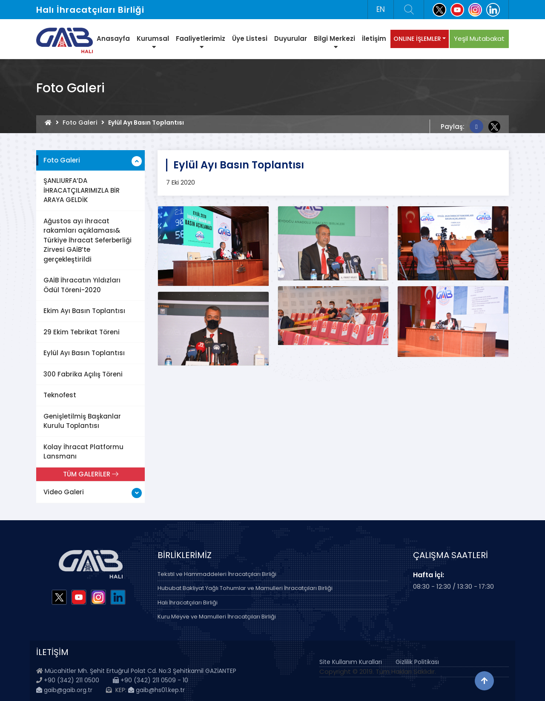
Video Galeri (63, 491)
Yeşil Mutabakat (479, 38)
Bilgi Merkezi (334, 42)
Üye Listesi (249, 38)
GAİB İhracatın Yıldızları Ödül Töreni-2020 (81, 285)
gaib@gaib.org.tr (64, 690)
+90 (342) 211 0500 (71, 680)
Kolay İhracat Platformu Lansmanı (83, 451)
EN (380, 9)
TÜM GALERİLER (90, 474)
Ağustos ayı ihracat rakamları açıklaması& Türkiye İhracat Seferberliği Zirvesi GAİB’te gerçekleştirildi (87, 240)
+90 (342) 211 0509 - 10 (150, 680)
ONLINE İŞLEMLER (417, 38)
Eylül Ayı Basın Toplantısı (84, 352)
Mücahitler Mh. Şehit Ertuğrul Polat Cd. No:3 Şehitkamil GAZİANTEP (140, 671)
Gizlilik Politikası (417, 662)
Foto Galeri (80, 122)
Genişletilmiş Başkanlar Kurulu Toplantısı (82, 421)
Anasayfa (113, 38)
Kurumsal (153, 42)
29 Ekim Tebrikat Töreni (81, 332)
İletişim (374, 38)
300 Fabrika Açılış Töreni (83, 374)
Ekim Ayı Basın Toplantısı (84, 310)
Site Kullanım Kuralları (350, 662)
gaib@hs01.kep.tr (156, 690)
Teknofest (59, 394)
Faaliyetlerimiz (200, 42)
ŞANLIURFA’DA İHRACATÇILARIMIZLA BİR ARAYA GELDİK (81, 190)
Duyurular (290, 38)
